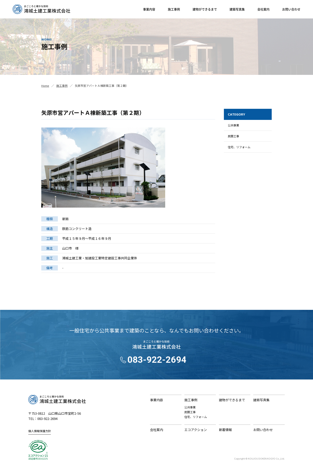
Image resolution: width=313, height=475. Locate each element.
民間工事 (233, 136)
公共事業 (233, 125)
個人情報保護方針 (39, 431)
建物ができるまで (205, 9)
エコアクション (195, 429)
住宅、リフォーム (239, 147)
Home (45, 86)
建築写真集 (237, 9)
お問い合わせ (291, 9)
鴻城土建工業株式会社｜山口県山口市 (41, 9)
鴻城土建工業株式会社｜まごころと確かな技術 (57, 399)
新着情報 (225, 429)
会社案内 (263, 9)
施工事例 (174, 9)
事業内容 (149, 9)
